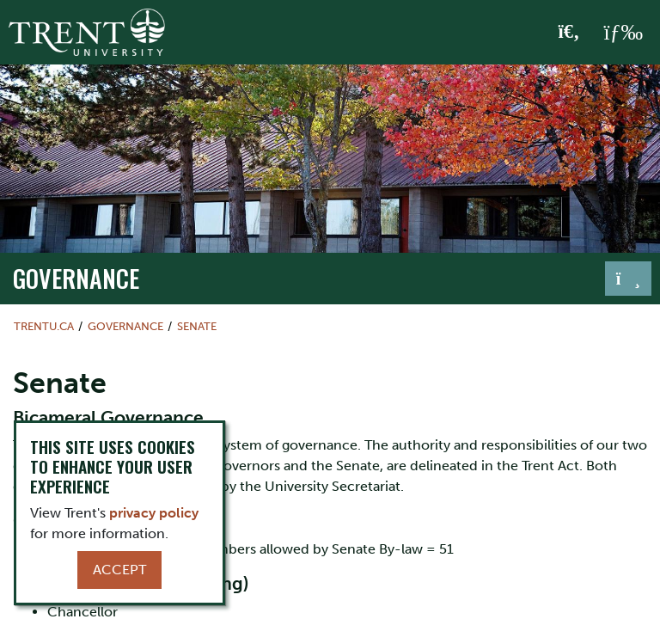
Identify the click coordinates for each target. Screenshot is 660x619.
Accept (119, 569)
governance (76, 278)
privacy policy (154, 513)
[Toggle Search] (569, 32)
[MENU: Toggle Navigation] (623, 32)
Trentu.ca (44, 326)
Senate (197, 326)
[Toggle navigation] (628, 278)
